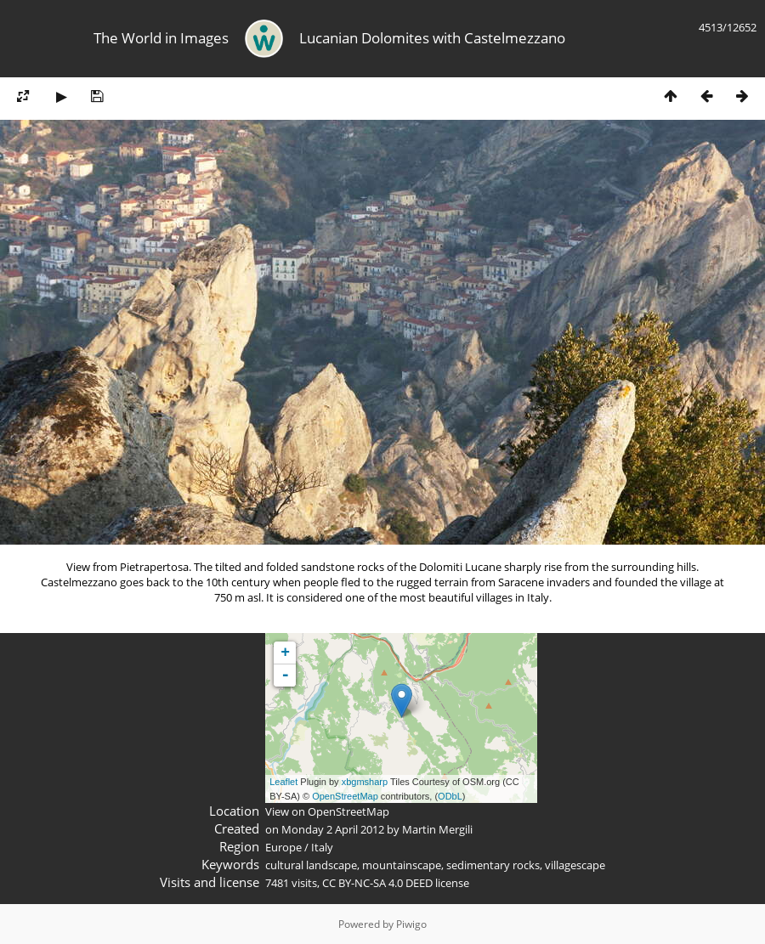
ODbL (450, 796)
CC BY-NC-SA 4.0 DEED (377, 882)
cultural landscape (311, 865)
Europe (283, 847)
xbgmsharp (365, 782)
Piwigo (411, 924)
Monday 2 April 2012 (332, 829)
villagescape (575, 865)
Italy (322, 847)
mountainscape (401, 865)
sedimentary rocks (493, 865)
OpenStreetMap (345, 796)
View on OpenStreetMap (327, 811)
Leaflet (283, 782)
